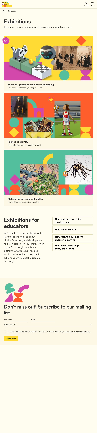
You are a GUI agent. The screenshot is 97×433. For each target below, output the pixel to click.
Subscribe (11, 338)
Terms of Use (70, 331)
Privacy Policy (84, 331)
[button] (72, 221)
